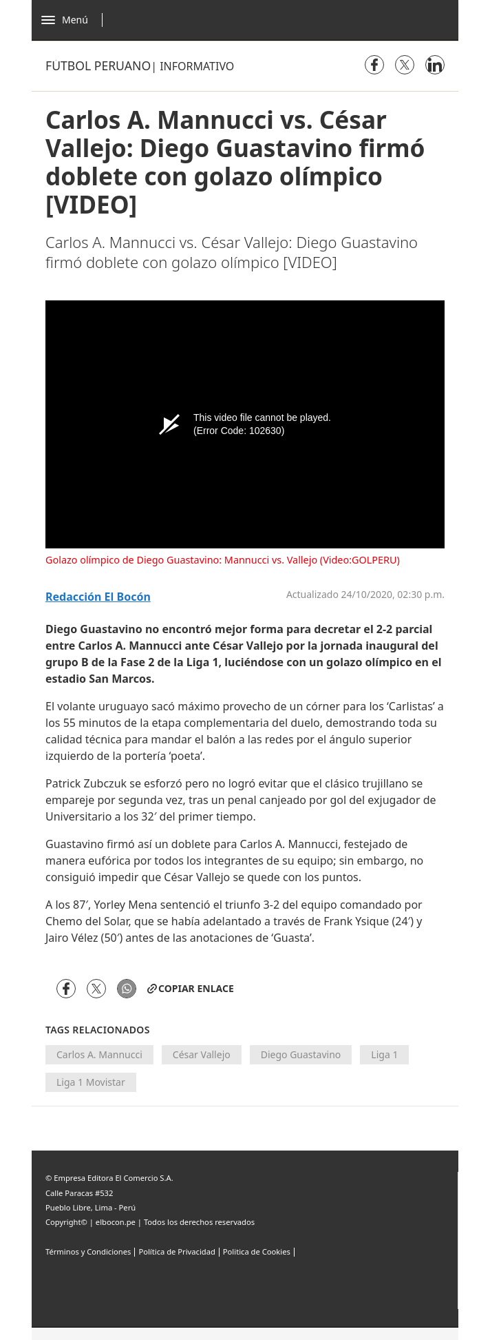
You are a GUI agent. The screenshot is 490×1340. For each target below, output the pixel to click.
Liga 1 (384, 1054)
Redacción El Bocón (98, 597)
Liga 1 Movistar (90, 1082)
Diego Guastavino (301, 1054)
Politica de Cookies (256, 1251)
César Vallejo (202, 1054)
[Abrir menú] (75, 20)
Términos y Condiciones (88, 1251)
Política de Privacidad (176, 1251)
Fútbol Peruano (98, 65)
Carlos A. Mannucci (99, 1054)
